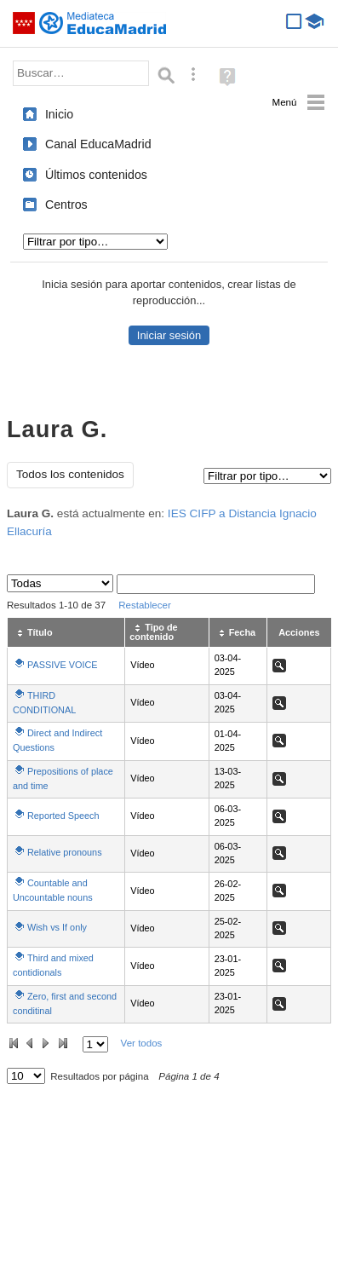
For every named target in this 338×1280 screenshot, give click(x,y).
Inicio (59, 114)
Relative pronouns (64, 852)
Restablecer (144, 605)
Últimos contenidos (96, 175)
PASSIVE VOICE (62, 665)
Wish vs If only (57, 927)
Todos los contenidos (70, 474)
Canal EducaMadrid (98, 144)
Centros (66, 204)
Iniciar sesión (169, 335)
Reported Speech (63, 815)
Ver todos (142, 1043)
